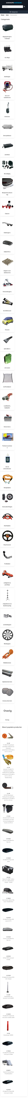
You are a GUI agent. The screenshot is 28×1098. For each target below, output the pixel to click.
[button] (14, 12)
